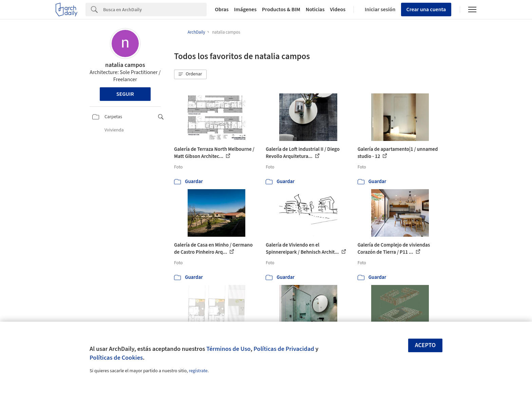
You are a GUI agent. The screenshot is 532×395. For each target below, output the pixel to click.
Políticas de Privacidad (283, 348)
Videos (338, 9)
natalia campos (125, 65)
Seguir (125, 94)
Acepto (425, 345)
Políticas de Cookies (116, 357)
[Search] (155, 9)
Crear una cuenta (426, 9)
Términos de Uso (228, 348)
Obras (222, 9)
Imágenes (245, 9)
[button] (190, 74)
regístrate (198, 370)
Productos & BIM (281, 9)
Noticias (315, 9)
